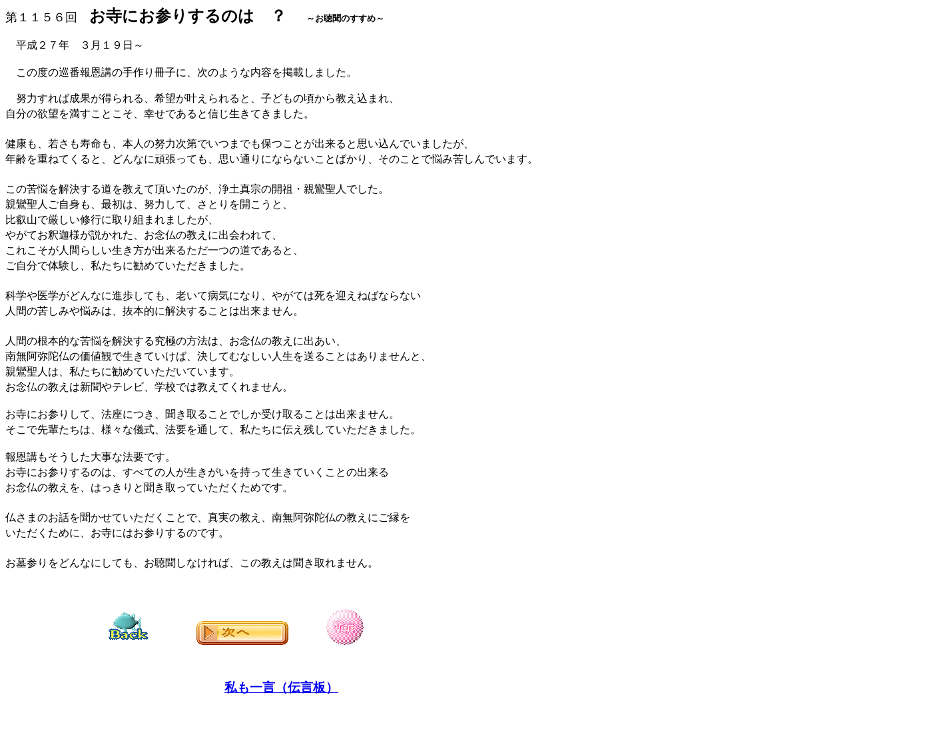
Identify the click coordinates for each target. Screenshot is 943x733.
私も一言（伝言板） (281, 687)
